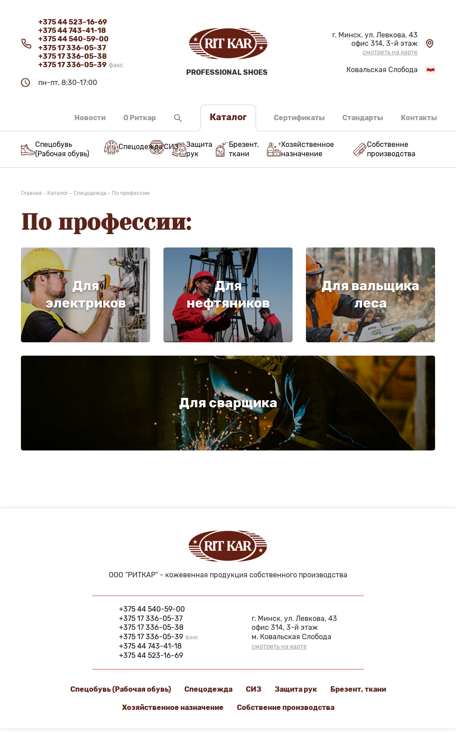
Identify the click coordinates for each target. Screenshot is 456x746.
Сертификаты (299, 118)
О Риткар (139, 118)
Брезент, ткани (358, 689)
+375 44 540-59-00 (73, 39)
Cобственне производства (285, 707)
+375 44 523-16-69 (72, 22)
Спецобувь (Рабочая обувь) (120, 689)
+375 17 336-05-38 (72, 56)
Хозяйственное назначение (173, 707)
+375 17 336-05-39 (80, 65)
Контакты (419, 118)
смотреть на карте (390, 52)
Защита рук (296, 689)
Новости (90, 118)
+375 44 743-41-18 (72, 30)
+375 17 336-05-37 (72, 48)
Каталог (228, 117)
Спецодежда (208, 689)
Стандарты (362, 118)
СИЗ (253, 689)
